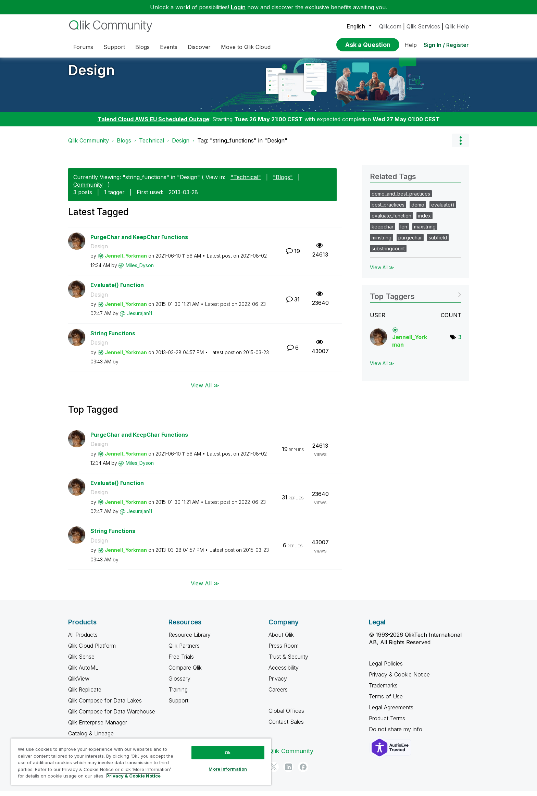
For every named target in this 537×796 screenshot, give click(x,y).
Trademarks (383, 690)
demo (417, 210)
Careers (278, 694)
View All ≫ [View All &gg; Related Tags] (382, 272)
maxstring (425, 232)
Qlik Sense (81, 661)
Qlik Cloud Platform (92, 650)
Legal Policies (386, 668)
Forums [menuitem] (83, 46)
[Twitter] (273, 772)
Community (88, 189)
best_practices (388, 210)
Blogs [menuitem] (142, 46)
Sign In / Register (446, 44)
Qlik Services (423, 26)
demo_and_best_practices (401, 199)
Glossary (179, 683)
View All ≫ (205, 390)
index (424, 221)
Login (238, 7)
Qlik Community (88, 145)
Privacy (277, 683)
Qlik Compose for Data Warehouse (111, 716)
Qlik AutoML (83, 672)
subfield (438, 243)
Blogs (124, 145)
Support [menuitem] (114, 46)
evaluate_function (391, 221)
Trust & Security (288, 661)
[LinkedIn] (288, 772)
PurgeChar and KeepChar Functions (139, 242)
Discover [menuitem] (199, 46)
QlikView (78, 683)
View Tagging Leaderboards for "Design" (416, 299)
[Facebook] (303, 772)
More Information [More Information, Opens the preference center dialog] (228, 769)
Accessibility (283, 672)
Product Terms (387, 723)
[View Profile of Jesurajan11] (139, 318)
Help (410, 44)
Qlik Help (457, 26)
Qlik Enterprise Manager (97, 727)
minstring (381, 243)
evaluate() (442, 210)
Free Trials (181, 661)
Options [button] (460, 145)
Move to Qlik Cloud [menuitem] (246, 46)
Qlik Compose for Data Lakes (105, 705)
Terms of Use (386, 701)
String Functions (112, 338)
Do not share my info (396, 734)
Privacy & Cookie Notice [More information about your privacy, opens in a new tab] (133, 776)
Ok (228, 752)
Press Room (283, 650)
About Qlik (281, 639)
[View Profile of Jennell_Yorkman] (126, 261)
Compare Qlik (185, 672)
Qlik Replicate (84, 694)
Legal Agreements (391, 712)
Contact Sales (286, 726)
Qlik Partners (184, 650)
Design (91, 75)
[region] (141, 761)
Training (178, 694)
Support (178, 705)
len (403, 232)
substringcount (388, 254)
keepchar (383, 232)
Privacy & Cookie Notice (399, 679)
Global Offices (286, 715)
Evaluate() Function (117, 290)
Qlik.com (390, 26)
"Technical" (245, 182)
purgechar (410, 243)
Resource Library (189, 639)
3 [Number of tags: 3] (459, 342)
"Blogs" (283, 182)
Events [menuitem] (168, 46)
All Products (83, 639)
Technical (151, 145)
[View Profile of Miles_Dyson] (140, 270)
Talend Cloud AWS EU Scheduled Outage (153, 124)
